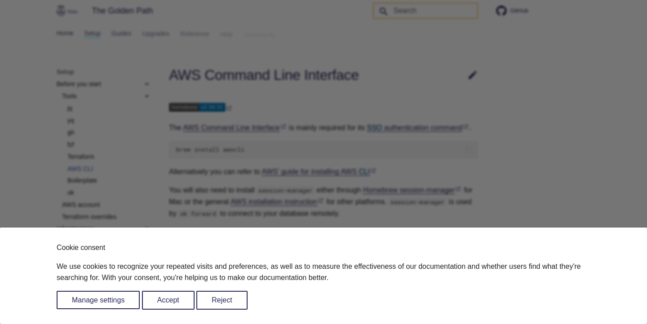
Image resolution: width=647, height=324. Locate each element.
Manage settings (98, 300)
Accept (168, 300)
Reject (222, 300)
